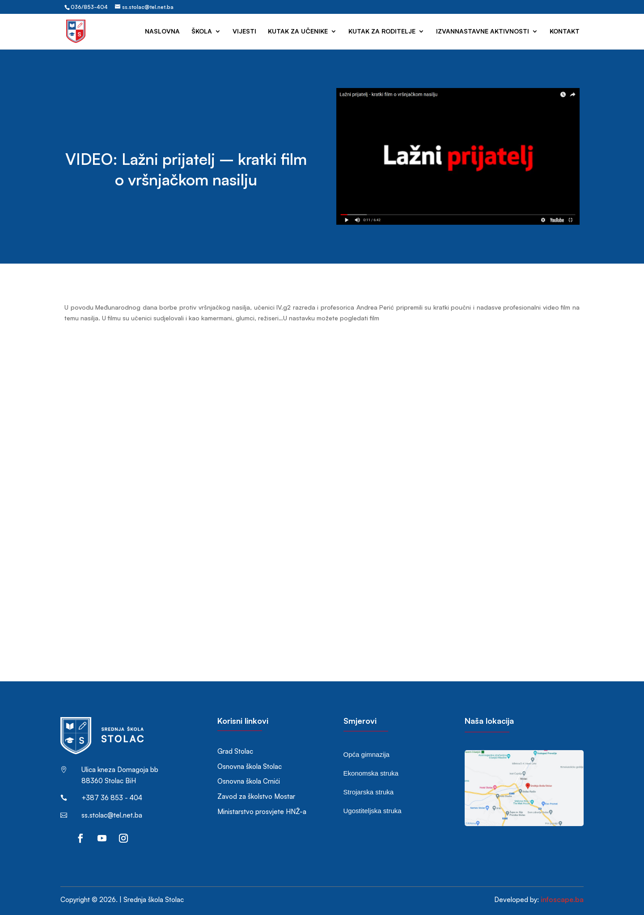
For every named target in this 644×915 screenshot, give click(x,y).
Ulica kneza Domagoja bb (119, 769)
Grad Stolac (235, 751)
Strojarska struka (368, 792)
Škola (201, 31)
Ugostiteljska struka (372, 810)
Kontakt (565, 31)
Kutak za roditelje (381, 31)
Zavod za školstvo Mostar (256, 796)
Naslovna (162, 31)
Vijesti (244, 31)
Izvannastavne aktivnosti (482, 31)
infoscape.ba (562, 899)
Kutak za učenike (298, 31)
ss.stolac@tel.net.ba (111, 815)
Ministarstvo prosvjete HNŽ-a (261, 811)
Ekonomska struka (370, 773)
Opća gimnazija (366, 754)
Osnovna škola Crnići (248, 781)
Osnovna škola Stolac (249, 766)
